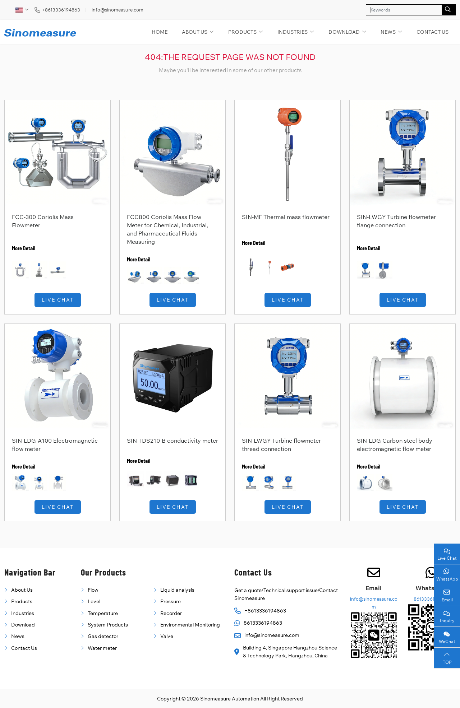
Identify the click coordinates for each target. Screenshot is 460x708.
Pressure (170, 601)
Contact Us (432, 32)
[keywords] (404, 9)
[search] (449, 9)
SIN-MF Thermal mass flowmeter (286, 216)
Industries (292, 32)
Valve (166, 636)
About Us (194, 32)
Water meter (102, 648)
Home (159, 32)
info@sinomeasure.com (117, 10)
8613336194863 (263, 623)
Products (242, 32)
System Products (108, 624)
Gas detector (103, 636)
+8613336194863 (61, 10)
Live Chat (58, 300)
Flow (93, 590)
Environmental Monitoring (190, 624)
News (388, 32)
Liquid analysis (177, 590)
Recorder (171, 613)
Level (94, 601)
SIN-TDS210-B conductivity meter (172, 440)
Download (344, 32)
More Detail (23, 247)
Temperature (103, 613)
